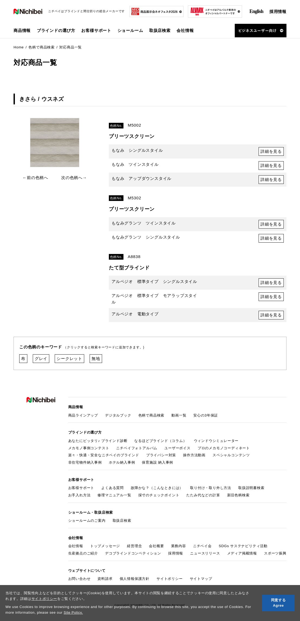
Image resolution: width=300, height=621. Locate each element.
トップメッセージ (105, 546)
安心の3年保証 (205, 415)
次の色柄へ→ (74, 177)
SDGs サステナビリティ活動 (243, 546)
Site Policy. (73, 612)
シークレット (69, 358)
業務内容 (178, 546)
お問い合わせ (79, 579)
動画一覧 (178, 415)
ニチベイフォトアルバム (136, 448)
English (256, 11)
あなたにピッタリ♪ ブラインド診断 (98, 441)
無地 (96, 358)
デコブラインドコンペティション (133, 553)
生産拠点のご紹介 (83, 553)
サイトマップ (201, 579)
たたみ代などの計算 (203, 495)
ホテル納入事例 (122, 462)
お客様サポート (81, 488)
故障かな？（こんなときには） (157, 488)
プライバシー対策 (161, 455)
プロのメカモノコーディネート (224, 448)
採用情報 (277, 11)
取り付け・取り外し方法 (210, 488)
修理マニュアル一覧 (114, 495)
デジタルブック (118, 415)
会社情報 (75, 546)
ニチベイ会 (202, 546)
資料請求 (104, 579)
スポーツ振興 (275, 553)
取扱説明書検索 (251, 488)
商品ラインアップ (83, 415)
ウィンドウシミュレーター (216, 441)
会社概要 (156, 546)
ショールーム (130, 30)
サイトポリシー (44, 599)
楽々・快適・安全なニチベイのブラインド (103, 455)
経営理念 (134, 546)
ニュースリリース (205, 553)
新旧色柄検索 (238, 495)
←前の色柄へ (35, 177)
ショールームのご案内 (87, 520)
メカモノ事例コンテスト (88, 448)
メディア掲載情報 (242, 553)
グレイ (41, 358)
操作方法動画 (194, 455)
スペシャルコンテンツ (231, 455)
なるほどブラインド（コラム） (160, 441)
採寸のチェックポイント (159, 495)
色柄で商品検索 (151, 415)
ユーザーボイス (177, 448)
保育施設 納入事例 (157, 462)
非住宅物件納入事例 (85, 462)
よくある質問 (112, 488)
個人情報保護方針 (134, 579)
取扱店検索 (160, 30)
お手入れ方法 (79, 495)
